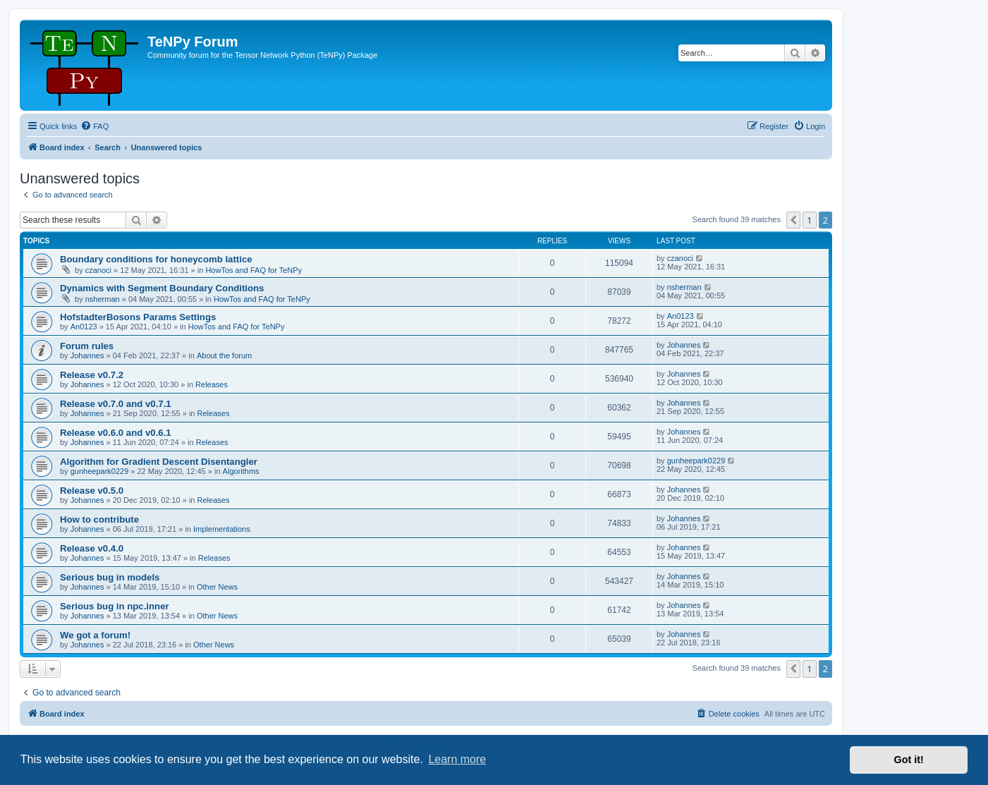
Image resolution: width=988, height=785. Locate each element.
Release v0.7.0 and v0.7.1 (115, 403)
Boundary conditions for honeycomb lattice (156, 259)
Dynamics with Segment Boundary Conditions (162, 288)
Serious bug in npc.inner (114, 606)
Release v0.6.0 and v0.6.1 (115, 432)
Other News (217, 587)
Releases (211, 384)
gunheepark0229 (100, 471)
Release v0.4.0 (91, 548)
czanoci (98, 270)
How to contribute (99, 519)
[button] (793, 220)
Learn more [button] (457, 759)
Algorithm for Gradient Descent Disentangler (158, 461)
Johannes (87, 355)
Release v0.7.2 (91, 375)
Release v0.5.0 (91, 490)
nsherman (102, 299)
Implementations (221, 529)
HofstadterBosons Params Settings (138, 317)
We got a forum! (95, 635)
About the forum (224, 355)
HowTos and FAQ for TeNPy (253, 270)
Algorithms (241, 471)
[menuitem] (94, 126)
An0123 (84, 326)
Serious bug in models (109, 577)
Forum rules (87, 346)
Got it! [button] (909, 759)
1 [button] (809, 220)
